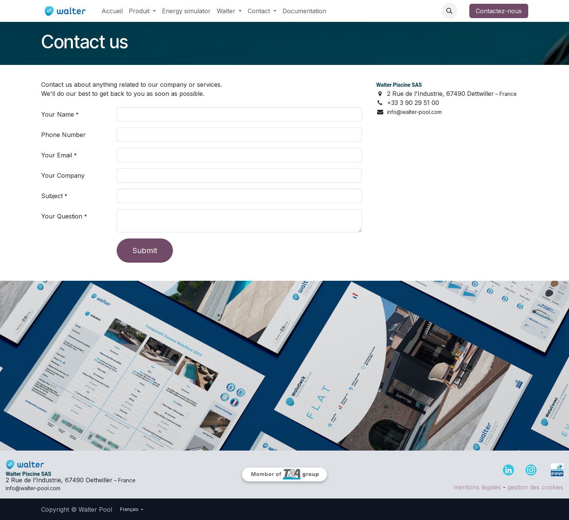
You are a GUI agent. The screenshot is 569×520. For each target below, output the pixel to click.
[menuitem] (112, 10)
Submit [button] (144, 250)
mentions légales (477, 487)
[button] (449, 11)
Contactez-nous (499, 11)
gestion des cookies (535, 487)
